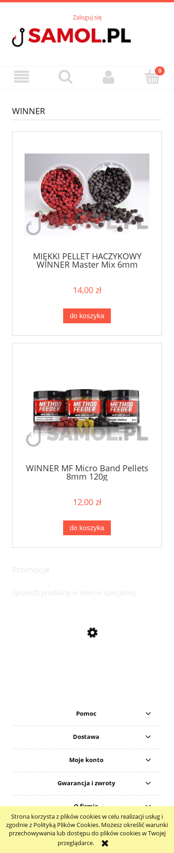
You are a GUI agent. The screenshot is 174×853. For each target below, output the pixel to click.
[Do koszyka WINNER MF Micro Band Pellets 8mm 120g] (86, 528)
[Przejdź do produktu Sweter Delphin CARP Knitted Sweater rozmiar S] (87, 694)
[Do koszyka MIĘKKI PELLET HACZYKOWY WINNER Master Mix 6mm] (86, 316)
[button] (22, 77)
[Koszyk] (152, 76)
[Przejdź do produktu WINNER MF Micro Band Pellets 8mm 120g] (87, 406)
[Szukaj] (65, 76)
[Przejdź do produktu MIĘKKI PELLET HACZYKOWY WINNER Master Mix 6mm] (87, 195)
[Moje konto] (109, 77)
